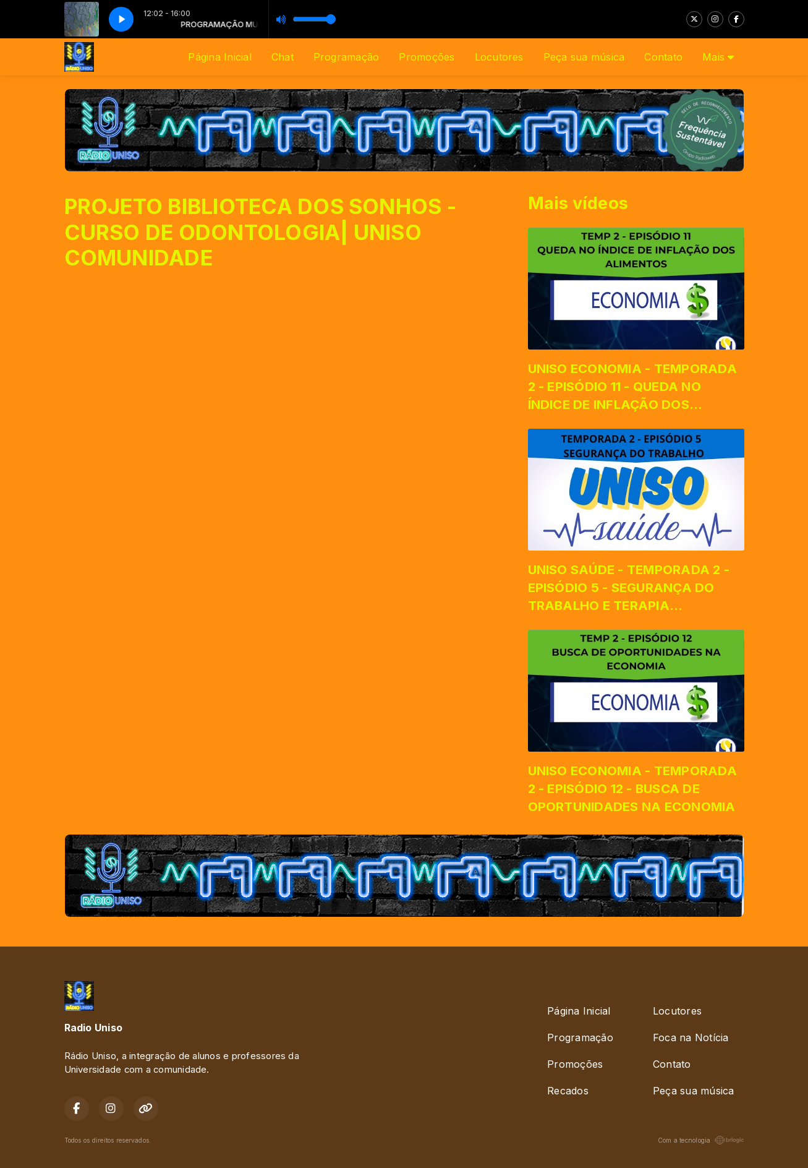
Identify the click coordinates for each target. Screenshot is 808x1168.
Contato (663, 57)
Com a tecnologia (701, 1140)
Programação (346, 57)
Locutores (499, 57)
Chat (282, 57)
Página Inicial (219, 57)
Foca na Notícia (691, 1037)
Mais (718, 57)
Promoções (426, 57)
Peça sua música (584, 57)
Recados (568, 1090)
